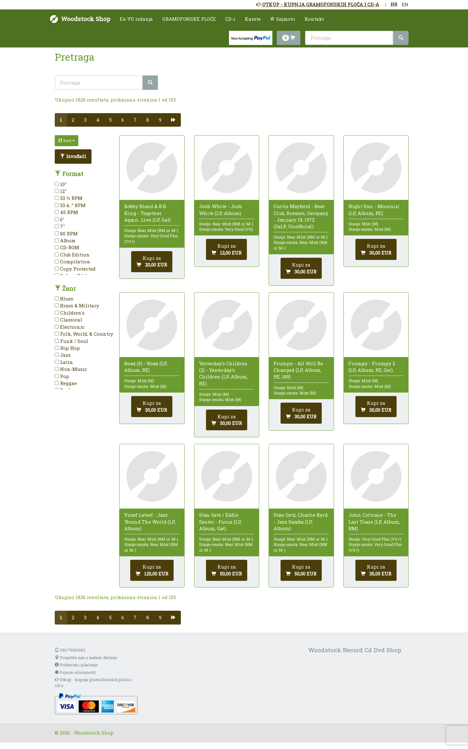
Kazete (253, 19)
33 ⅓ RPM (68, 198)
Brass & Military (77, 305)
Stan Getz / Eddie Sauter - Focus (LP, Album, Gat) (220, 521)
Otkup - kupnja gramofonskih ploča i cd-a (93, 682)
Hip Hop (67, 348)
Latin (64, 362)
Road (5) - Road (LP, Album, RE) (145, 366)
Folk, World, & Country (84, 334)
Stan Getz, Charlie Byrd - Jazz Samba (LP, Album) (301, 521)
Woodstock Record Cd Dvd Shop (354, 650)
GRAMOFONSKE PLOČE (189, 19)
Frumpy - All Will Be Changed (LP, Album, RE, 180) (298, 370)
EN (405, 4)
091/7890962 (70, 650)
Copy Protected (75, 269)
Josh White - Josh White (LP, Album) (220, 209)
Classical (68, 320)
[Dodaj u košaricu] (151, 261)
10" (61, 184)
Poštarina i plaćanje (76, 665)
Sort (66, 140)
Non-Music (71, 369)
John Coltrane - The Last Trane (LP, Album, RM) (374, 521)
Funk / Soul (71, 341)
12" (61, 191)
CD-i (230, 19)
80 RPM (66, 233)
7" (60, 226)
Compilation (72, 261)
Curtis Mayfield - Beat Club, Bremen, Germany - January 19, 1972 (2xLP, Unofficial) (301, 216)
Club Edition (72, 254)
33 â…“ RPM (70, 205)
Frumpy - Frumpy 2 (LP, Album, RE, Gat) (371, 366)
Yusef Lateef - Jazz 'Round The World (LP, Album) (150, 521)
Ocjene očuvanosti (75, 672)
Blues (64, 298)
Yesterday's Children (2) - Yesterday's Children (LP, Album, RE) (223, 373)
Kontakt (314, 19)
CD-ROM (67, 247)
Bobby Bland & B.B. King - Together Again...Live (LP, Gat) (147, 213)
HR (393, 4)
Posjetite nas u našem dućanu (86, 657)
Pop (62, 376)
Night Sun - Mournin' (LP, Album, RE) (374, 209)
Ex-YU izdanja (136, 19)
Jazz (63, 355)
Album (65, 240)
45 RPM (66, 212)
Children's (70, 313)
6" (59, 219)
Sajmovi (282, 19)
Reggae (66, 383)
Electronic (70, 327)
